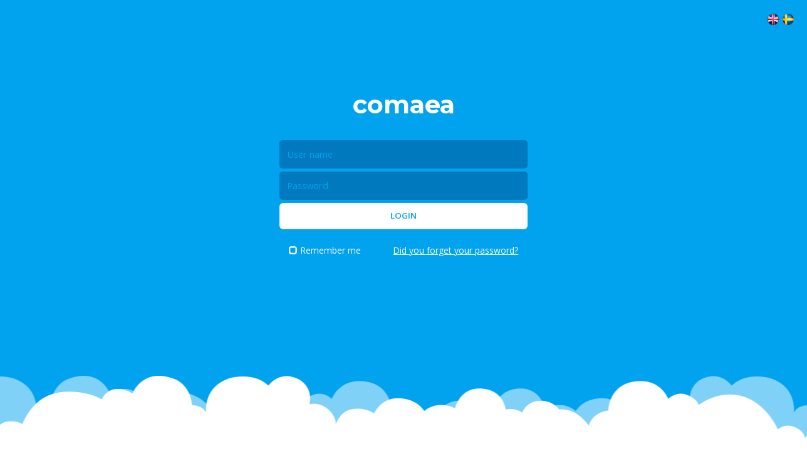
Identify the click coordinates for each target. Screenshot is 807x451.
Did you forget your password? (455, 250)
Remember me (325, 250)
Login (403, 215)
